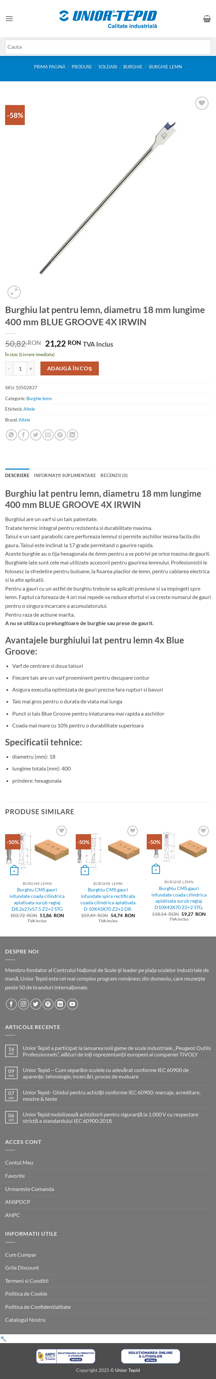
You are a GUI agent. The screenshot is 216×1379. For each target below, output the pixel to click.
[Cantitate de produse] (20, 368)
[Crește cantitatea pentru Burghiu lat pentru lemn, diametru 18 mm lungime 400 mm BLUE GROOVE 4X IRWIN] (31, 368)
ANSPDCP (17, 1201)
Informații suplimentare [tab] (65, 475)
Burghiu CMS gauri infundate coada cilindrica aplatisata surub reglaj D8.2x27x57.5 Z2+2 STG (37, 899)
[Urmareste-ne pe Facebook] (11, 1004)
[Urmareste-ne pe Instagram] (23, 1004)
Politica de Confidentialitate (38, 1306)
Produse (82, 66)
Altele (29, 409)
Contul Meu (19, 1162)
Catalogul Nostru (25, 1319)
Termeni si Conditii (27, 1280)
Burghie (133, 66)
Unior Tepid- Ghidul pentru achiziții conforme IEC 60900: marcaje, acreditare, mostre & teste (111, 1095)
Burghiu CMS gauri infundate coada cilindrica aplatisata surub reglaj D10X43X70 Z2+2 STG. (178, 897)
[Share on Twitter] (35, 434)
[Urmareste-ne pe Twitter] (35, 1004)
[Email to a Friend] (48, 434)
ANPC (12, 1215)
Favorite (15, 1175)
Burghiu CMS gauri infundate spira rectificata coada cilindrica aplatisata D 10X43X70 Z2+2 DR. (108, 899)
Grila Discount (22, 1267)
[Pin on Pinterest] (60, 434)
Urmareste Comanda (29, 1189)
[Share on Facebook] (23, 434)
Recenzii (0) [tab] (114, 475)
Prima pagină (50, 66)
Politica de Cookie (26, 1293)
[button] (9, 18)
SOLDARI (107, 66)
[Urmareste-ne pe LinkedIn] (60, 1004)
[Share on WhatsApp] (11, 434)
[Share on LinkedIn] (72, 434)
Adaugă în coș (69, 368)
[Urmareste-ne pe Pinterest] (48, 1004)
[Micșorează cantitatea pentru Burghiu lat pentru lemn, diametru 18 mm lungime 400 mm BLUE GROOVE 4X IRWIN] (9, 368)
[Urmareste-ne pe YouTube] (72, 1004)
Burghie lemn (165, 66)
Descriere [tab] (17, 475)
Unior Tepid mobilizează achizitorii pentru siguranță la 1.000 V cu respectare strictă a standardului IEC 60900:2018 (110, 1117)
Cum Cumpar (20, 1254)
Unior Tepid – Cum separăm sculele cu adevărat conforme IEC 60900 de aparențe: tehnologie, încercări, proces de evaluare (106, 1073)
